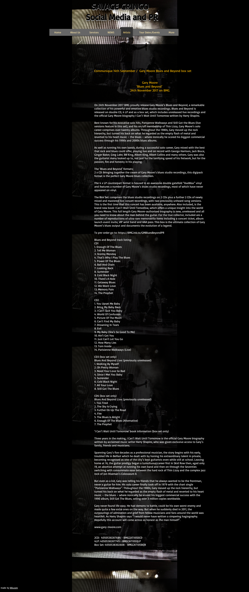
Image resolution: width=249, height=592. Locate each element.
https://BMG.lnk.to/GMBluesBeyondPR (141, 232)
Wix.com (14, 587)
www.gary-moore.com (107, 527)
